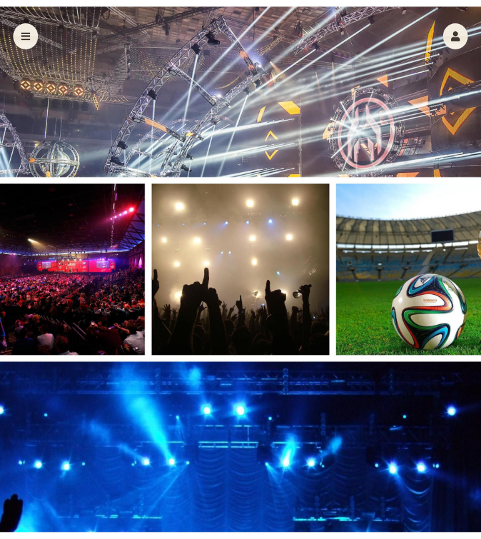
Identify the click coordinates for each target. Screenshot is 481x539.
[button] (455, 36)
